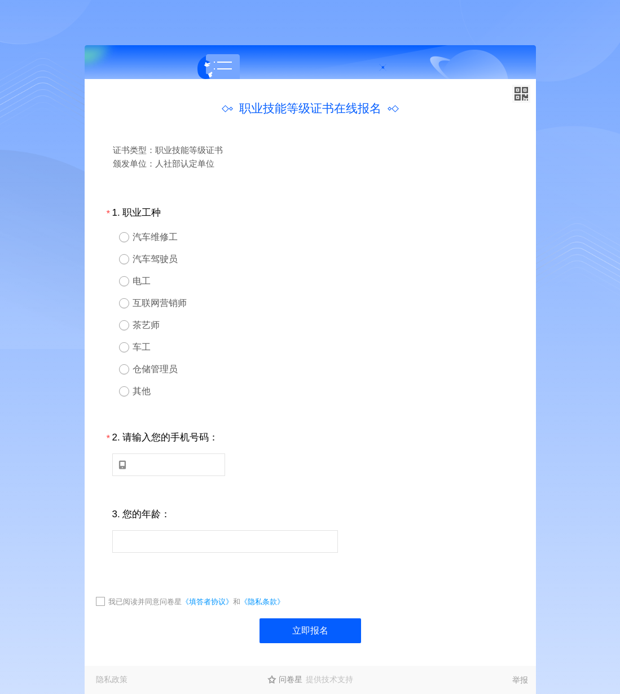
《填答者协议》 (207, 601)
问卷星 (290, 679)
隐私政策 (111, 679)
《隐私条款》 (262, 601)
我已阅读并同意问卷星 (145, 601)
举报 (520, 679)
